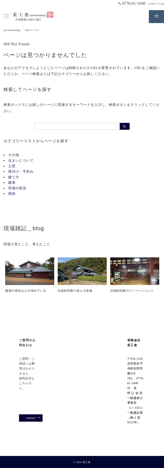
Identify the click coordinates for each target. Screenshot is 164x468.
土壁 (12, 166)
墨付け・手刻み (21, 171)
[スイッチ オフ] (156, 16)
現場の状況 (17, 188)
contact (33, 418)
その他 (13, 155)
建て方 (13, 177)
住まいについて (21, 160)
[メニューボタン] (6, 16)
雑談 (12, 193)
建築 (12, 182)
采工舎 (87, 462)
